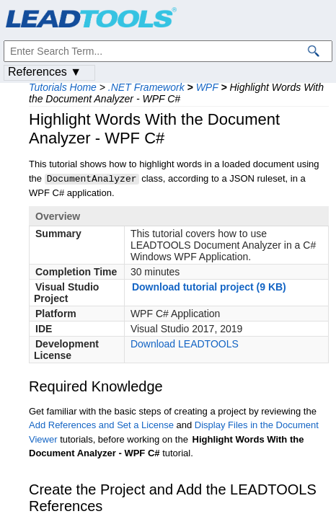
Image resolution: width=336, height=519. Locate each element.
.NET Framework (146, 87)
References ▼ (44, 72)
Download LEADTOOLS (185, 343)
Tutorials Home (63, 87)
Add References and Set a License (101, 424)
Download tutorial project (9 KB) (209, 286)
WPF (207, 87)
